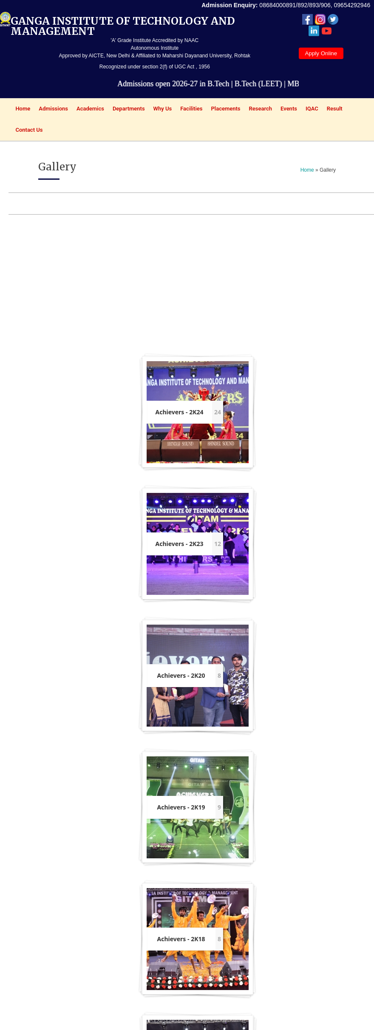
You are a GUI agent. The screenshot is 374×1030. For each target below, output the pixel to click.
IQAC (309, 109)
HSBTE (58, 937)
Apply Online (321, 53)
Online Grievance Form (127, 929)
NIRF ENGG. (97, 913)
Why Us (160, 109)
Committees (163, 945)
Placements (223, 109)
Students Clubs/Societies (163, 984)
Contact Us (28, 130)
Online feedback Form (126, 902)
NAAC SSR (96, 893)
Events (286, 109)
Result (333, 109)
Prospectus (194, 898)
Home (20, 109)
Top (289, 1021)
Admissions (51, 109)
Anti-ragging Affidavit (125, 976)
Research (258, 109)
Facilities (189, 109)
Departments (126, 109)
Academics (88, 109)
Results (189, 909)
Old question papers (158, 926)
